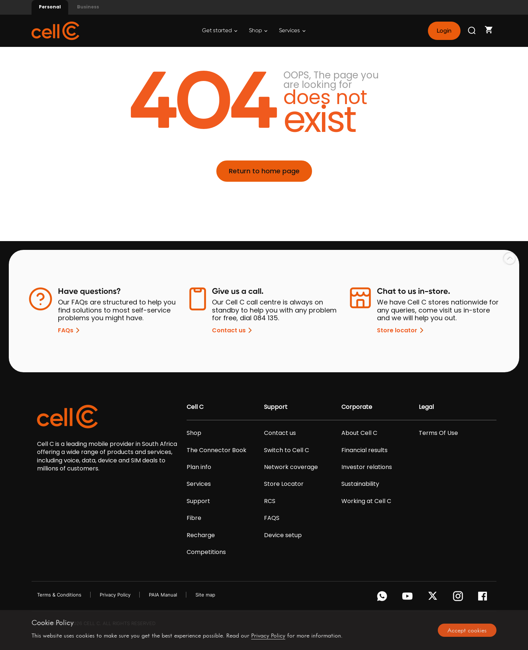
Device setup (283, 535)
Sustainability (360, 484)
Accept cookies (467, 630)
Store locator (401, 330)
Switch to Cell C (286, 450)
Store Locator (284, 484)
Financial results (364, 450)
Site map (205, 595)
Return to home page (264, 171)
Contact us (233, 330)
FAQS (271, 518)
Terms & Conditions (59, 595)
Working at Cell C (366, 501)
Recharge (201, 535)
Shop (258, 30)
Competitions (206, 552)
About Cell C (359, 433)
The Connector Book (216, 450)
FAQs (70, 330)
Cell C (195, 407)
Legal (426, 407)
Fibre (194, 518)
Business (88, 7)
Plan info (199, 467)
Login (444, 31)
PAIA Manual (163, 595)
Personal (50, 7)
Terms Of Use (438, 433)
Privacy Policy (115, 595)
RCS (269, 501)
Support (198, 501)
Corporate (356, 407)
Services (292, 30)
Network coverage (291, 467)
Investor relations (366, 467)
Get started (219, 30)
